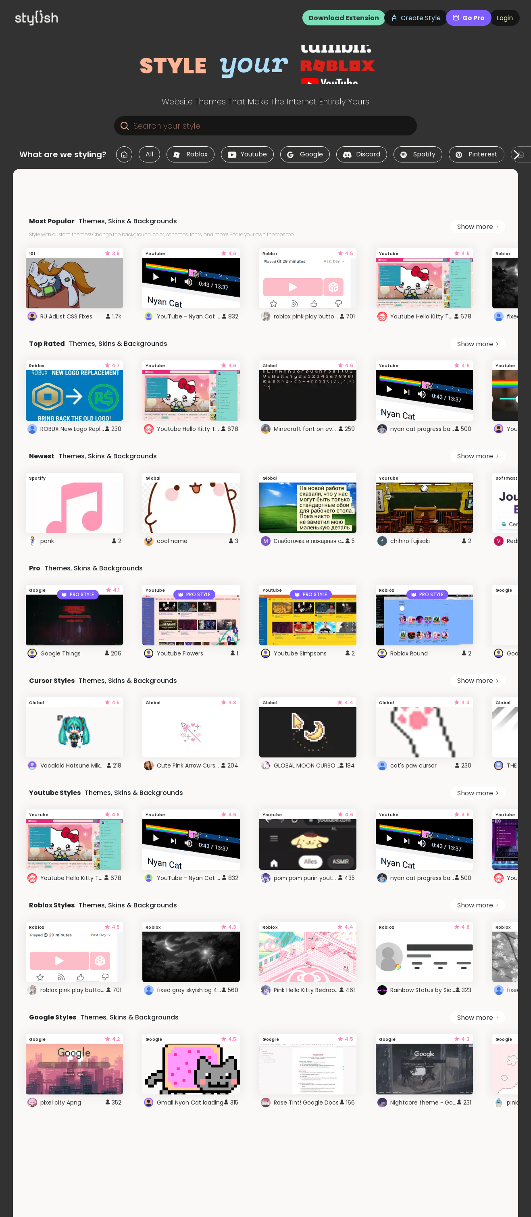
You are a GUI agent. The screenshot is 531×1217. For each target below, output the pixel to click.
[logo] (51, 17)
